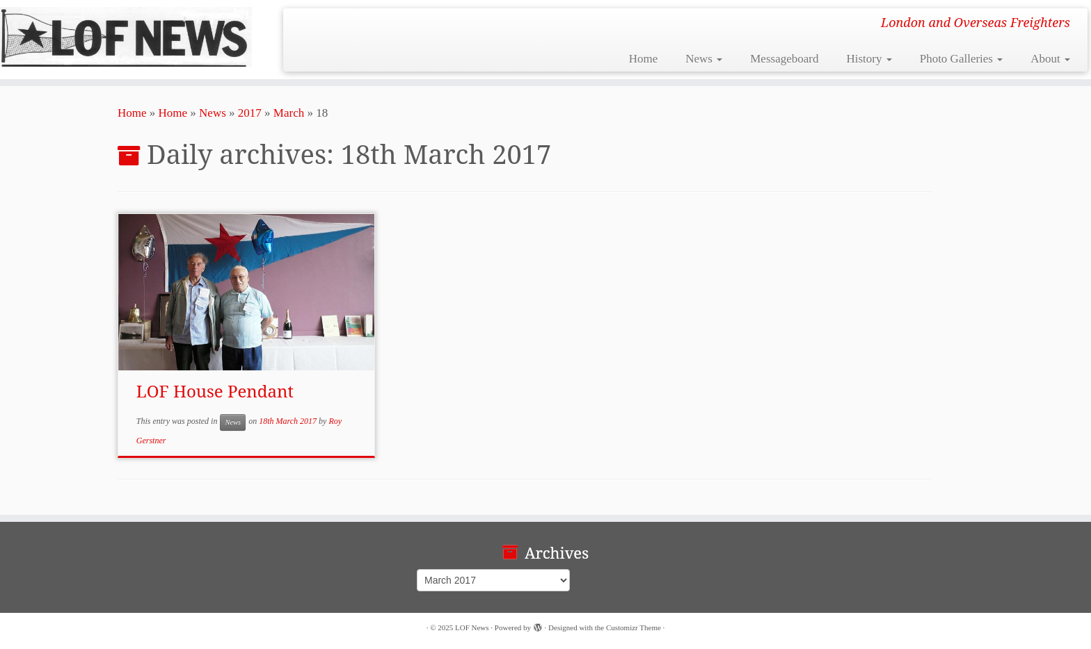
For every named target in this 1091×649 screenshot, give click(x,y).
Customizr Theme (633, 627)
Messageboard (784, 58)
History (868, 58)
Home (643, 58)
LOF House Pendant (215, 390)
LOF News (472, 627)
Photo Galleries (961, 58)
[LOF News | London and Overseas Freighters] (126, 37)
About (1050, 58)
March (288, 113)
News (703, 58)
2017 (250, 113)
